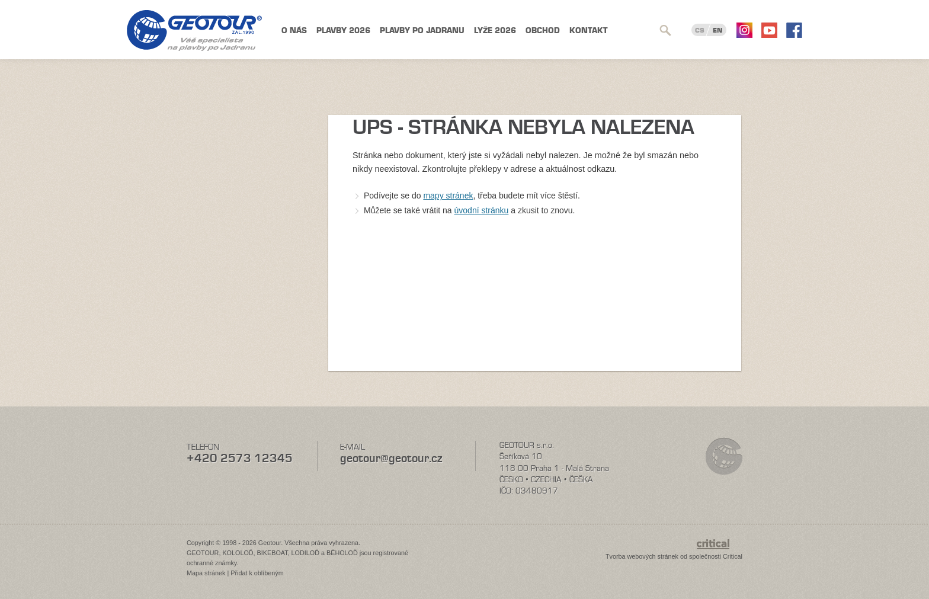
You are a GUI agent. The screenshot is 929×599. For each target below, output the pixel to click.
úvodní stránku (481, 210)
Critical (732, 556)
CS (699, 30)
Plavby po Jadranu (422, 30)
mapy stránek (448, 195)
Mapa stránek (206, 572)
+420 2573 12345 (240, 458)
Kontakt (588, 30)
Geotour (194, 30)
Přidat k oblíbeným (256, 572)
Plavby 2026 (343, 30)
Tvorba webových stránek (642, 556)
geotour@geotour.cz (391, 458)
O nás (294, 30)
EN (717, 30)
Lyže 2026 (495, 30)
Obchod (543, 30)
